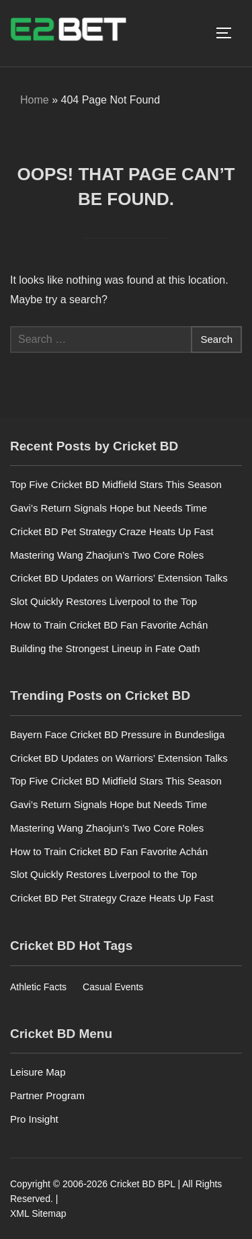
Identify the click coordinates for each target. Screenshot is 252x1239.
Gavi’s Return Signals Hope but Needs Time (108, 508)
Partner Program (47, 1095)
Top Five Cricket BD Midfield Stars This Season (116, 484)
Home (34, 100)
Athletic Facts (38, 987)
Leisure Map (38, 1072)
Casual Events (113, 987)
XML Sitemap (38, 1213)
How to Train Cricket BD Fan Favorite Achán (109, 625)
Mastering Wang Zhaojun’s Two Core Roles (107, 555)
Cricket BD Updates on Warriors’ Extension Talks (119, 578)
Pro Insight (34, 1119)
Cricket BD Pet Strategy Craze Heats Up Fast (112, 531)
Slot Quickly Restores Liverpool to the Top (103, 601)
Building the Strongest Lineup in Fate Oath (105, 648)
